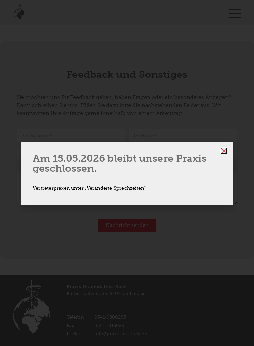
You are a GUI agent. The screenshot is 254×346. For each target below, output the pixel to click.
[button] (223, 150)
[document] (127, 173)
